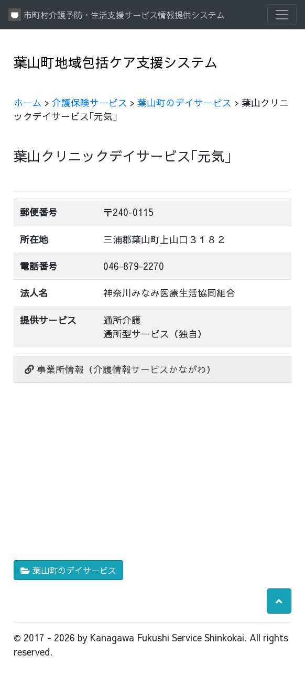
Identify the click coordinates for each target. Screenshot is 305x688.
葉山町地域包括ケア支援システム (116, 62)
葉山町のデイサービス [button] (68, 570)
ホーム (28, 102)
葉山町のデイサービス (184, 102)
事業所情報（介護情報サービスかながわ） (120, 369)
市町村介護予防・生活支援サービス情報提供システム (116, 14)
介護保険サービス (89, 102)
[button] (279, 601)
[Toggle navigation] (282, 14)
